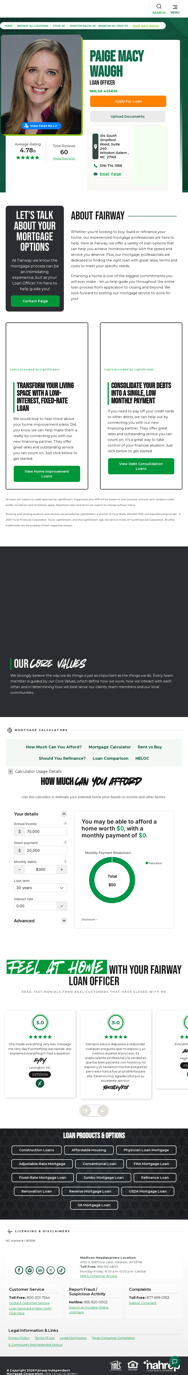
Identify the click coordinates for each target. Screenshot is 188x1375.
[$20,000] (46, 850)
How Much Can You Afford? (54, 747)
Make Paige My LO (43, 125)
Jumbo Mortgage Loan (104, 1177)
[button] (175, 8)
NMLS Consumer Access (98, 1276)
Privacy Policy (19, 1338)
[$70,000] (46, 831)
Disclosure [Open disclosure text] (89, 919)
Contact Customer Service (29, 1303)
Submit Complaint (143, 1303)
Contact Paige (35, 301)
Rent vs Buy (150, 747)
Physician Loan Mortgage (146, 1150)
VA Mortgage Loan (94, 1205)
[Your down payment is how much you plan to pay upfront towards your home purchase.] (65, 843)
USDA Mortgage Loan (148, 1191)
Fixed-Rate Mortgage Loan (42, 1177)
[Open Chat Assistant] (174, 1361)
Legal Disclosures (73, 1338)
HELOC (142, 758)
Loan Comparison (110, 758)
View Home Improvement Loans (47, 473)
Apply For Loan (128, 101)
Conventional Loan (99, 1164)
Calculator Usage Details (38, 771)
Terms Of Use (45, 1338)
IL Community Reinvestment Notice (36, 1345)
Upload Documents (128, 116)
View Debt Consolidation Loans (141, 466)
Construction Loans (36, 1150)
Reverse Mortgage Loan (90, 1191)
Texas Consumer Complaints (113, 1338)
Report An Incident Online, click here (89, 1310)
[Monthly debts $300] (40, 869)
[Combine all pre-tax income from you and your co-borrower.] (65, 824)
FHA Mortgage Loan (151, 1164)
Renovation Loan (37, 1191)
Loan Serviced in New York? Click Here (30, 1311)
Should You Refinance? (62, 758)
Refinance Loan (155, 1177)
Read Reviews (64, 158)
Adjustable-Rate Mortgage (42, 1164)
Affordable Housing (89, 1150)
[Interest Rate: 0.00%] (35, 906)
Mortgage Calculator (110, 747)
